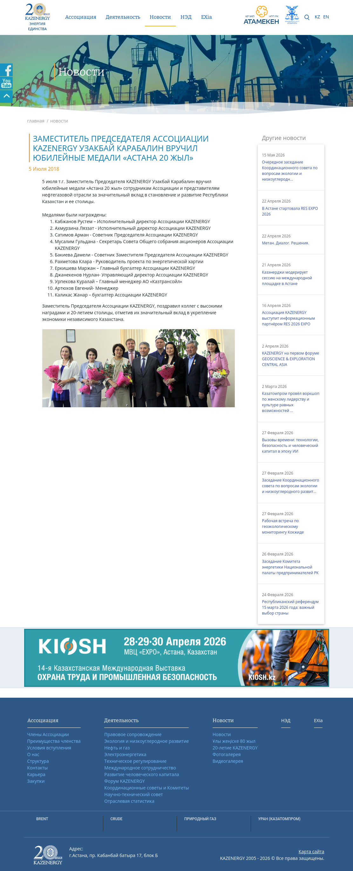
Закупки (36, 781)
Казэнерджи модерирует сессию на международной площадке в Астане (287, 277)
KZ (317, 17)
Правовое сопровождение (132, 734)
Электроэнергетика (125, 754)
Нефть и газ (117, 748)
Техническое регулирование (135, 761)
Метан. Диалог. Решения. (285, 243)
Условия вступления (49, 748)
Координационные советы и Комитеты (146, 788)
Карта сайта (311, 851)
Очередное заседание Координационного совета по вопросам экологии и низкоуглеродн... (290, 170)
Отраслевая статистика (129, 801)
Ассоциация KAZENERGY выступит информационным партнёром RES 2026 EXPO (288, 318)
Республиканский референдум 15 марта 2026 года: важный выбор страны (290, 607)
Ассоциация (80, 17)
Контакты (37, 768)
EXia (206, 17)
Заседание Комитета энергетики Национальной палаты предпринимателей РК (290, 567)
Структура (38, 761)
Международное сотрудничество (140, 768)
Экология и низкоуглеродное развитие (146, 741)
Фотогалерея (227, 754)
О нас (33, 754)
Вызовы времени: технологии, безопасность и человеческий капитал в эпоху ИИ (290, 445)
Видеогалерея (228, 761)
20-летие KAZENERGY (235, 748)
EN (326, 17)
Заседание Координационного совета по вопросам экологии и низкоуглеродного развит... (290, 485)
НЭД (186, 17)
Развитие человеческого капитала (141, 774)
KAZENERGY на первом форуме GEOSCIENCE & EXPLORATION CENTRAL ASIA (290, 358)
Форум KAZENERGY (124, 781)
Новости (160, 17)
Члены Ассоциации (48, 734)
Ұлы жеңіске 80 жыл (234, 741)
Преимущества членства (54, 741)
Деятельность (123, 17)
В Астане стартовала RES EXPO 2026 (290, 211)
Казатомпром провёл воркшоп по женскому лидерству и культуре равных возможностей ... (291, 402)
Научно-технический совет (133, 794)
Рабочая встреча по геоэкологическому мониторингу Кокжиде (283, 526)
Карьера (36, 774)
